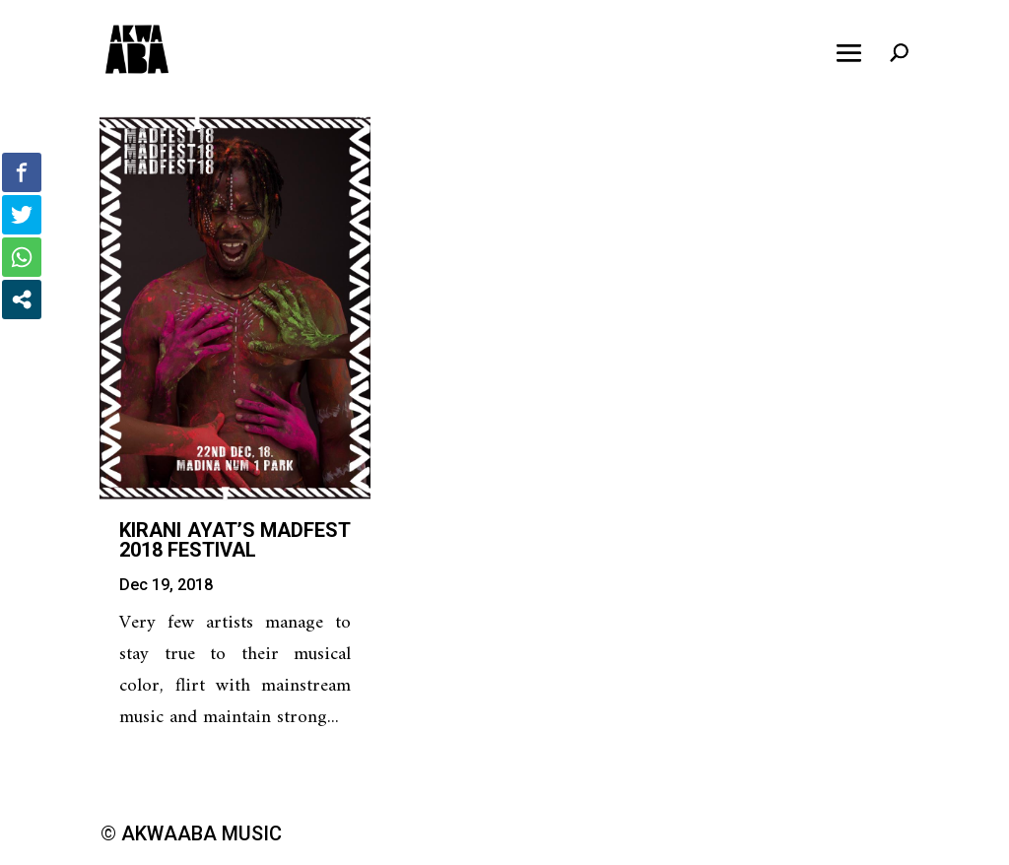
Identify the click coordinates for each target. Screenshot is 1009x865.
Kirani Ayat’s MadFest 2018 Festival (235, 540)
